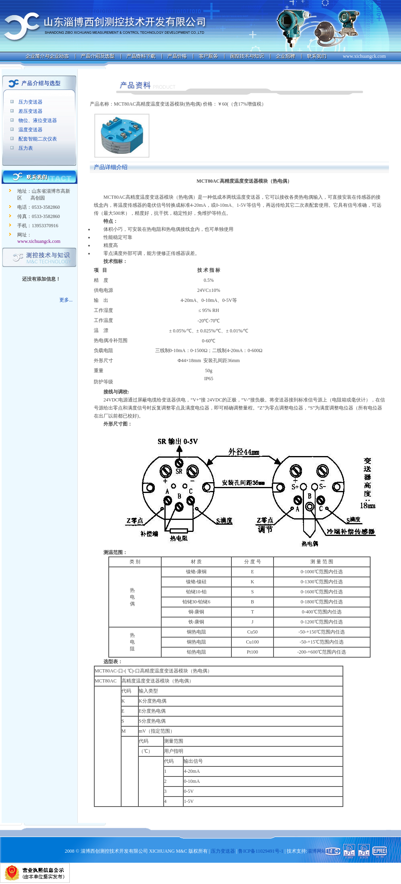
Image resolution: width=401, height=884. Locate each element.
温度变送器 (30, 129)
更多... (66, 300)
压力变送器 (30, 102)
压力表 (25, 148)
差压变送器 (30, 111)
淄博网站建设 (321, 851)
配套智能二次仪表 (37, 139)
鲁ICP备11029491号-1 (260, 851)
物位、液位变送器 (37, 120)
